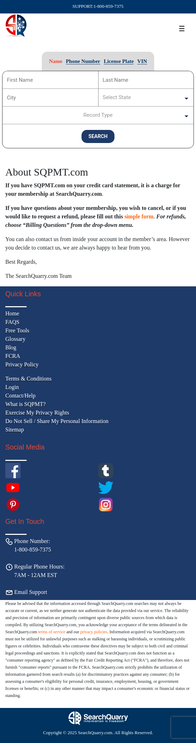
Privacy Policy (22, 364)
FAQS (12, 322)
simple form (138, 216)
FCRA (12, 356)
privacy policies (93, 631)
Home (12, 313)
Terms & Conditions (28, 379)
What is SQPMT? (25, 404)
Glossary (15, 339)
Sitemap (14, 430)
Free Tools (17, 330)
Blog (10, 347)
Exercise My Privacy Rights (37, 413)
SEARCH (98, 136)
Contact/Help (20, 396)
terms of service (52, 631)
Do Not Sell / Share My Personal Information (56, 421)
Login (12, 387)
